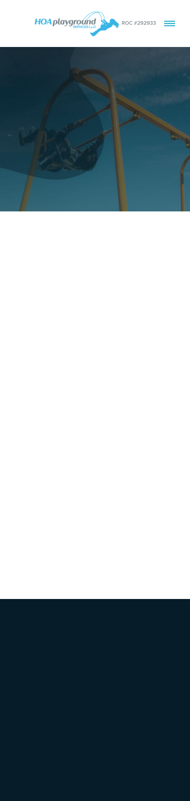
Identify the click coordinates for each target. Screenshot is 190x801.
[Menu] (169, 24)
